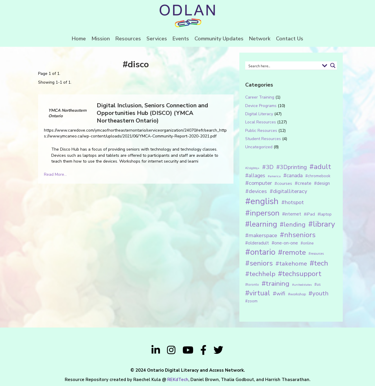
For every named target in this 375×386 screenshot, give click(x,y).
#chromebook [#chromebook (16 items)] (317, 176)
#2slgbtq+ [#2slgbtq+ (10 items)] (252, 168)
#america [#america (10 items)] (274, 176)
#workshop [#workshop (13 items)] (297, 294)
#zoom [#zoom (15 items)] (251, 301)
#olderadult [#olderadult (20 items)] (257, 243)
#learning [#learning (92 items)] (261, 224)
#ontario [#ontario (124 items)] (260, 252)
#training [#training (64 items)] (275, 283)
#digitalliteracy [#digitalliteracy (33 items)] (288, 191)
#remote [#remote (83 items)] (292, 252)
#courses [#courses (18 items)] (283, 183)
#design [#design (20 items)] (322, 183)
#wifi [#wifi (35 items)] (279, 293)
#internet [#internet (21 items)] (291, 214)
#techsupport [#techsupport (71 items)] (299, 273)
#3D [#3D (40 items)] (268, 167)
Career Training (259, 97)
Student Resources (263, 139)
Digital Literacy (259, 114)
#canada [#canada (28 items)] (293, 175)
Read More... (55, 174)
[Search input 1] (283, 65)
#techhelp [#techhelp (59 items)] (260, 273)
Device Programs (261, 105)
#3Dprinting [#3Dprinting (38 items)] (291, 167)
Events (181, 38)
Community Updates (219, 38)
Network (259, 38)
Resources (128, 38)
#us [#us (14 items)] (317, 284)
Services (156, 38)
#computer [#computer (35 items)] (258, 183)
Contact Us (289, 38)
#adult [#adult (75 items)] (320, 166)
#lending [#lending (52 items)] (293, 224)
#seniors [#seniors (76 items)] (259, 263)
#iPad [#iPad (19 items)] (309, 214)
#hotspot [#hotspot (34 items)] (292, 202)
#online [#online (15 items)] (307, 243)
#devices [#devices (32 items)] (256, 191)
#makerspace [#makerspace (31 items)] (261, 235)
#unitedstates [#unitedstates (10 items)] (302, 284)
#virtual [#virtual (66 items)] (257, 293)
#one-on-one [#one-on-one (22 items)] (285, 243)
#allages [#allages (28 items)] (255, 175)
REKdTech (177, 379)
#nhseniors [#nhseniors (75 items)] (298, 234)
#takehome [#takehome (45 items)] (291, 263)
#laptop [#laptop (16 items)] (325, 214)
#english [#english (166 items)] (262, 201)
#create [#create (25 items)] (303, 183)
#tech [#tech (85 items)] (319, 263)
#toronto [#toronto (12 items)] (252, 284)
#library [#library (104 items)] (321, 224)
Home (79, 38)
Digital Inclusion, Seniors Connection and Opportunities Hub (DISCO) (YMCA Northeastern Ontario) (152, 113)
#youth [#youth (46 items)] (318, 293)
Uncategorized (258, 147)
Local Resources (260, 122)
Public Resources (261, 130)
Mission (100, 38)
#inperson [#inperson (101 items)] (262, 213)
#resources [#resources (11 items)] (316, 253)
